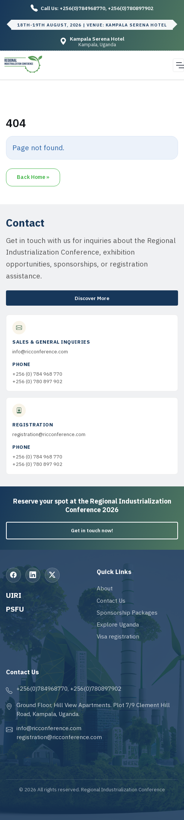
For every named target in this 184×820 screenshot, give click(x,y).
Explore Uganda (118, 624)
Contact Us (111, 600)
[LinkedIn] (32, 575)
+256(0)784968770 (82, 8)
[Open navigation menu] (178, 65)
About (105, 588)
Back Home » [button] (33, 177)
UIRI (13, 595)
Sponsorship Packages (127, 612)
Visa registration (118, 636)
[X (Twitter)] (52, 575)
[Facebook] (13, 575)
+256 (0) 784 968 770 (37, 373)
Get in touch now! (92, 530)
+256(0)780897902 (130, 8)
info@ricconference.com (40, 351)
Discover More (92, 298)
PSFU (15, 609)
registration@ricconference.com (48, 434)
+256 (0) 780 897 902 (37, 381)
